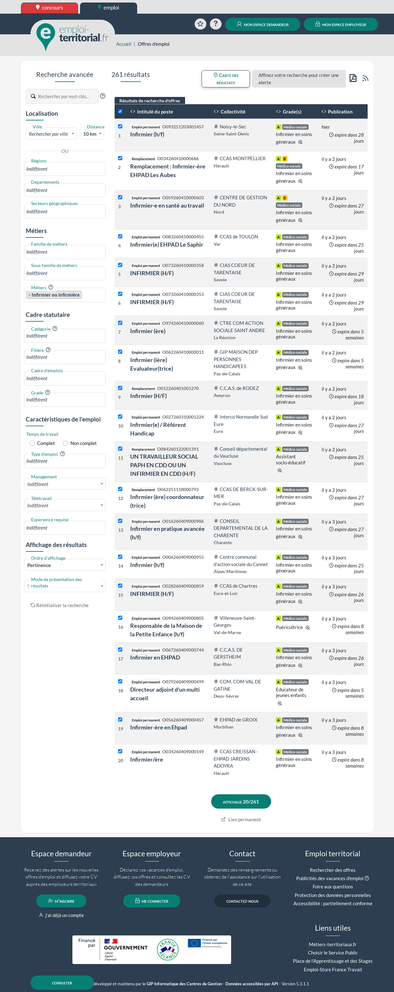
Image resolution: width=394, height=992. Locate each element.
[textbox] (51, 133)
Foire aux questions (333, 886)
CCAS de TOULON (236, 236)
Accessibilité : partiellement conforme (332, 903)
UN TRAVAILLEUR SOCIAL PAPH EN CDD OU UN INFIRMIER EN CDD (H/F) (164, 465)
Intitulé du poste (151, 111)
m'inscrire (61, 901)
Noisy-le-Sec (230, 126)
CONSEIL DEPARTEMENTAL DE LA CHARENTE (241, 528)
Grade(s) (289, 111)
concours (49, 7)
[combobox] (51, 133)
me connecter (152, 901)
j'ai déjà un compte (61, 915)
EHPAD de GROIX (235, 719)
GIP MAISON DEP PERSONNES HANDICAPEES (236, 359)
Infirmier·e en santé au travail (167, 205)
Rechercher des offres (333, 870)
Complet (46, 443)
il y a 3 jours (334, 521)
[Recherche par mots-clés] (68, 96)
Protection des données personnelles (333, 895)
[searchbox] (65, 169)
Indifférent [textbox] (37, 484)
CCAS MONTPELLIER (240, 158)
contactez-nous (242, 901)
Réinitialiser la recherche (59, 605)
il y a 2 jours (334, 159)
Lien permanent (241, 819)
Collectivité (229, 111)
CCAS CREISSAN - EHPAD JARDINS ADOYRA (236, 759)
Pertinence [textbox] (39, 565)
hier (326, 127)
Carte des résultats (225, 78)
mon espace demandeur (263, 24)
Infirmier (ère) (147, 330)
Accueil (123, 44)
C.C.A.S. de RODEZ (236, 388)
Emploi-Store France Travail (333, 969)
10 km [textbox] (90, 134)
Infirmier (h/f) (147, 134)
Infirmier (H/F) (148, 395)
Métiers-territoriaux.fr (333, 944)
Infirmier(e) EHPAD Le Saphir (166, 244)
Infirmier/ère (146, 759)
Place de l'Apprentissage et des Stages (333, 961)
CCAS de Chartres (235, 586)
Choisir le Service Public (333, 952)
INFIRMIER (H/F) (152, 273)
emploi (108, 7)
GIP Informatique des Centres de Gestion (184, 984)
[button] (102, 95)
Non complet (83, 443)
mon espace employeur (341, 24)
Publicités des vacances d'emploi (330, 878)
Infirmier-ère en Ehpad (158, 727)
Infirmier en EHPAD (155, 657)
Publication (337, 111)
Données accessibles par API (251, 984)
